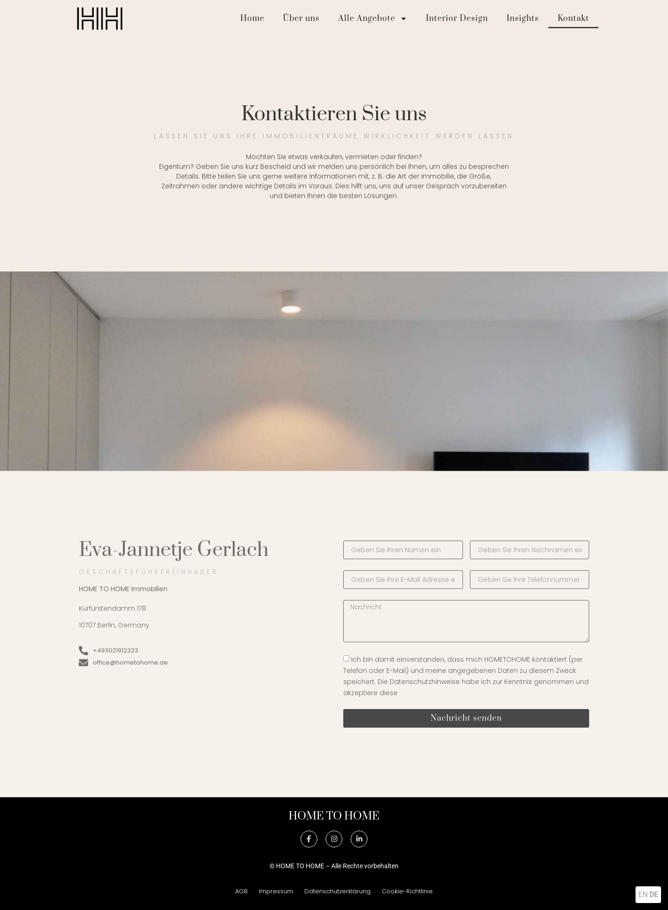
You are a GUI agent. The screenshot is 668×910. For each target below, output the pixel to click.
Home (252, 18)
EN (643, 894)
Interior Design (457, 18)
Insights (523, 18)
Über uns (301, 18)
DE (653, 894)
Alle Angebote (372, 18)
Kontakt (573, 18)
